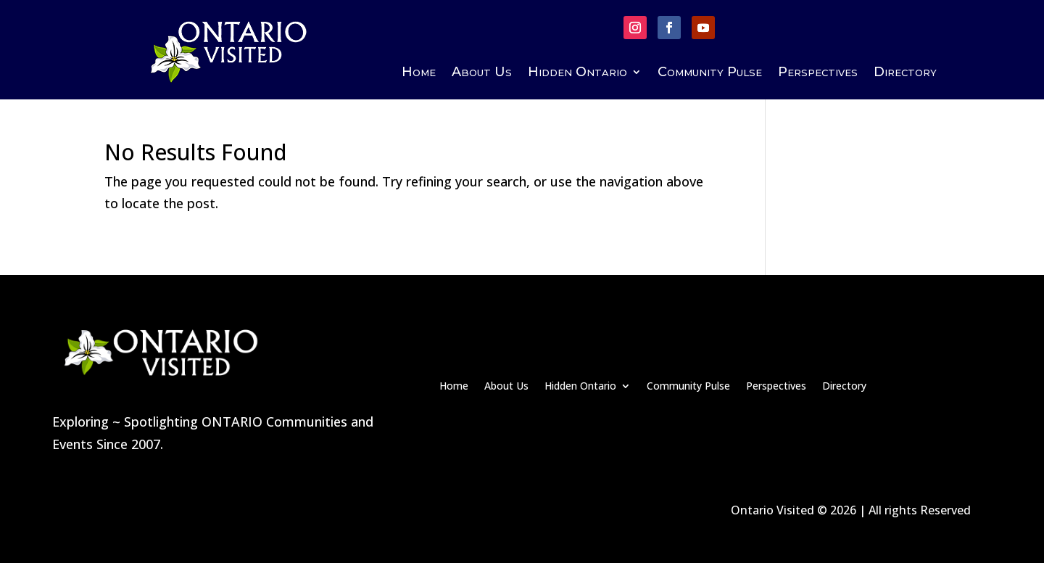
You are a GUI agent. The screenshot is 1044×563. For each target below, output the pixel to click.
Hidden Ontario (577, 73)
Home (419, 73)
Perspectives (818, 73)
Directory (905, 73)
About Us (482, 73)
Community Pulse (710, 73)
